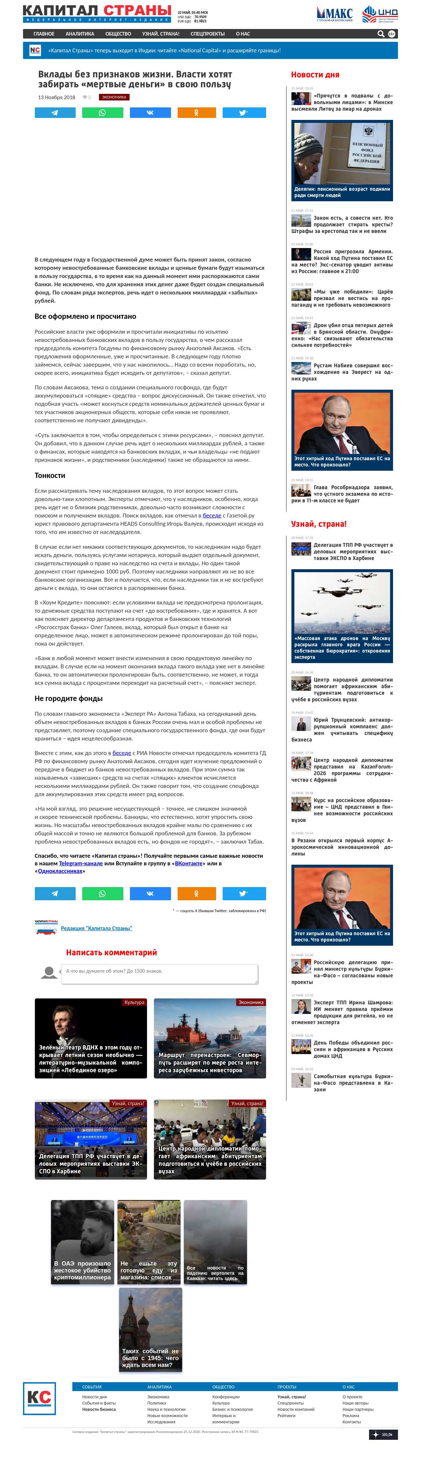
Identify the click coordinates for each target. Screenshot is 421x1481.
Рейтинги (286, 1433)
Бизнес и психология (233, 1426)
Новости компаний (295, 1426)
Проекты (286, 1404)
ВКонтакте (216, 887)
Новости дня (312, 75)
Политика (158, 1420)
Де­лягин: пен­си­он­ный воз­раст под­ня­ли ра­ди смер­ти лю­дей (339, 192)
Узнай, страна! (164, 34)
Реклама (349, 1433)
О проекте (350, 1414)
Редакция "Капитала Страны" (101, 952)
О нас (246, 34)
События (95, 1404)
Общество (121, 34)
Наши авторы (354, 1420)
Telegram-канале (108, 887)
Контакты (350, 1439)
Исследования (163, 1439)
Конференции (226, 1414)
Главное (47, 34)
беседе (250, 522)
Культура (135, 1026)
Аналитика (83, 34)
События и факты (102, 1420)
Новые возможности (169, 1433)
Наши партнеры (356, 1426)
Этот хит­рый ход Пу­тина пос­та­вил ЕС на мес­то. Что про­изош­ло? (339, 461)
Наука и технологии (168, 1426)
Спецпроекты (211, 34)
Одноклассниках (65, 894)
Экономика (246, 1026)
